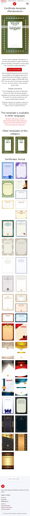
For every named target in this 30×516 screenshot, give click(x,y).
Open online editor (14, 479)
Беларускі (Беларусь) (12, 119)
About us (3, 504)
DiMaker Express (12, 1)
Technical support (5, 509)
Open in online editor (14, 69)
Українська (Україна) (18, 125)
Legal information (5, 505)
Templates (4, 499)
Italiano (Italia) (16, 121)
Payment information (6, 507)
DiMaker (4, 1)
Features (3, 497)
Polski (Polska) (16, 123)
